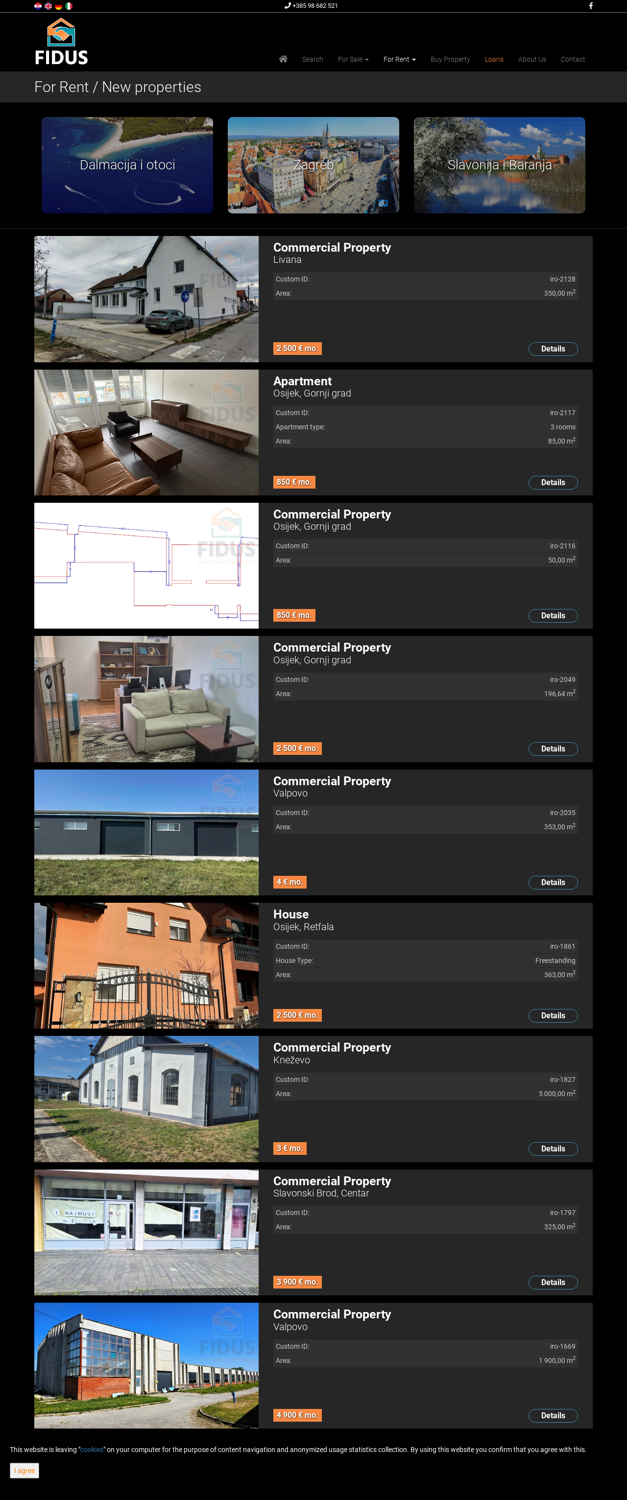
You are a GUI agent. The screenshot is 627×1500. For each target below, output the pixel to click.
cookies (91, 1449)
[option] (127, 165)
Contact (573, 59)
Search (312, 59)
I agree (24, 1471)
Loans (494, 59)
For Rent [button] (400, 59)
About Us (532, 59)
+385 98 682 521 (311, 5)
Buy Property (450, 59)
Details (553, 348)
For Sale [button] (353, 59)
